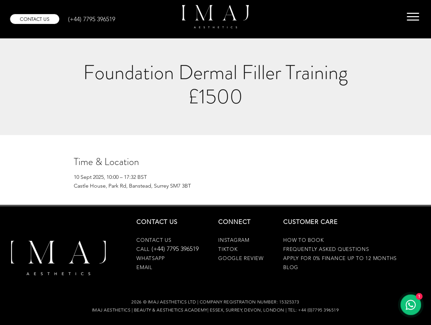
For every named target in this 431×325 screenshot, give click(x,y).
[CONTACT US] (35, 19)
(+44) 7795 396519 (175, 249)
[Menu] (413, 16)
